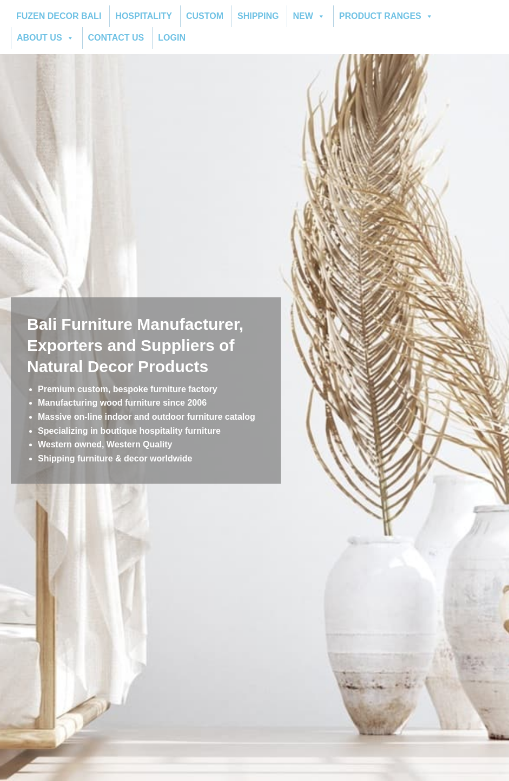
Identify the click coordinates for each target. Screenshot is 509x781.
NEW (309, 16)
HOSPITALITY (143, 16)
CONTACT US (116, 37)
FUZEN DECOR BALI (58, 16)
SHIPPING (258, 16)
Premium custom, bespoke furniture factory (127, 389)
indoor (118, 416)
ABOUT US (45, 38)
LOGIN (172, 37)
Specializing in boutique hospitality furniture (129, 430)
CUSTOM (204, 16)
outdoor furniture (187, 416)
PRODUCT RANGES (386, 16)
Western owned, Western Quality (105, 444)
